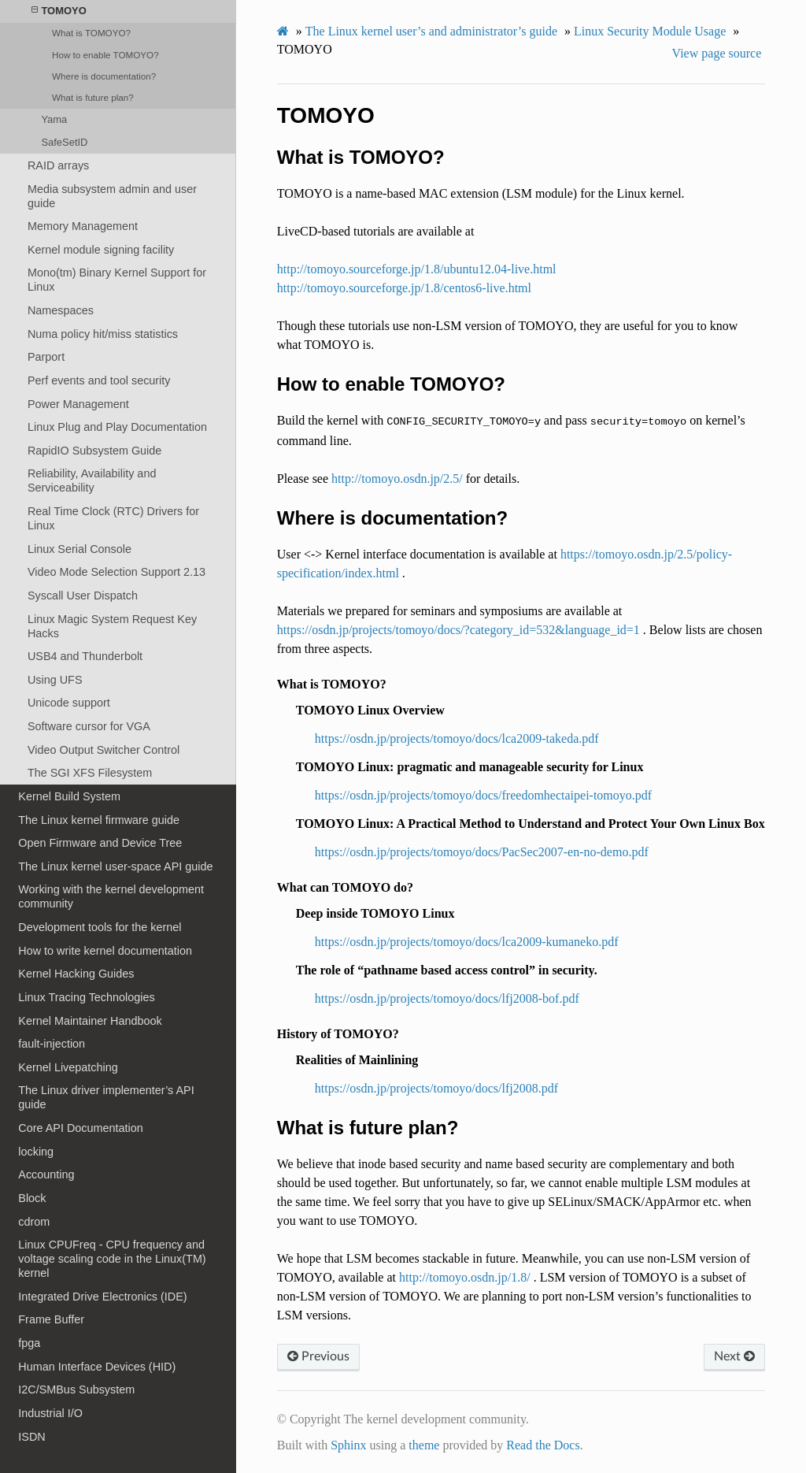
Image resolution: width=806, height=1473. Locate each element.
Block (32, 1198)
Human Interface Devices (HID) (97, 1366)
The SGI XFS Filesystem (90, 772)
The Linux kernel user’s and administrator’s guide (431, 31)
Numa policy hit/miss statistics (103, 334)
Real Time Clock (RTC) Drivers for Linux (113, 518)
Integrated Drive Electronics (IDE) (102, 1296)
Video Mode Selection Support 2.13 (116, 572)
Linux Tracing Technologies (86, 997)
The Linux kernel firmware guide (98, 820)
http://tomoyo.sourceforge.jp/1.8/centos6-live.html (404, 288)
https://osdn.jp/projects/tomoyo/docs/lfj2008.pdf (436, 1088)
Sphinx (348, 1445)
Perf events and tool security (99, 380)
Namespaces (61, 310)
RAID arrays (58, 165)
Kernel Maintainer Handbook (89, 1021)
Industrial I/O (50, 1413)
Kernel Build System (69, 796)
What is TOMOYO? (91, 33)
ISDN (31, 1436)
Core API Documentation (80, 1128)
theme (424, 1445)
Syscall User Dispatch (83, 595)
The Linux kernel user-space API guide (115, 866)
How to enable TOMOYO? (105, 55)
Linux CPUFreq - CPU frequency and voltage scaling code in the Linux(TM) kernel (111, 1258)
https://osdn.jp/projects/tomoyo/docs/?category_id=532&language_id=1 (458, 629)
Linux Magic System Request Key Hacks (112, 626)
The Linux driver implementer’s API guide (106, 1097)
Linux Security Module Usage (650, 31)
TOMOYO (59, 10)
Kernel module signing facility (101, 249)
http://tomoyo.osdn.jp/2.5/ (397, 478)
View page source (717, 53)
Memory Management (83, 226)
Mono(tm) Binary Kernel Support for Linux (117, 279)
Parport (46, 357)
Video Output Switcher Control (103, 750)
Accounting (46, 1174)
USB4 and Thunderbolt (85, 656)
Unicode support (69, 702)
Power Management (78, 404)
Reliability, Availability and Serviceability (92, 480)
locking (36, 1151)
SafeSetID (64, 142)
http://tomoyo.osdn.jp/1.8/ (465, 1277)
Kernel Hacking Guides (76, 973)
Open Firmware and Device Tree (100, 843)
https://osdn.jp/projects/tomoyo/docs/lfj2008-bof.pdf (447, 998)
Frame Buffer (51, 1319)
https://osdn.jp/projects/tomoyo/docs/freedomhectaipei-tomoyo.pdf (483, 795)
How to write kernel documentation (105, 950)
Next (734, 1356)
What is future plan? (93, 97)
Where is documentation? (104, 76)
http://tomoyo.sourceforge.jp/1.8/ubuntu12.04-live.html (416, 269)
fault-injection (51, 1043)
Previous (318, 1356)
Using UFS (55, 679)
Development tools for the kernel (99, 927)
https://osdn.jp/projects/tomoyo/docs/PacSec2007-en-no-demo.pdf (482, 852)
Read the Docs (542, 1445)
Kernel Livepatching (67, 1067)
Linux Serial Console (79, 549)
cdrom (34, 1221)
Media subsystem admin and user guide (112, 196)
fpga (29, 1343)
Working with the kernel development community (111, 896)
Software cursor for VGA (89, 726)
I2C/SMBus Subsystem (76, 1389)
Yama (54, 119)
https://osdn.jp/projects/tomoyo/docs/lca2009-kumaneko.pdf (467, 941)
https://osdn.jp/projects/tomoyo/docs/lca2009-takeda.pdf (457, 738)
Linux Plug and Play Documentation (117, 427)
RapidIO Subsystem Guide (94, 450)
